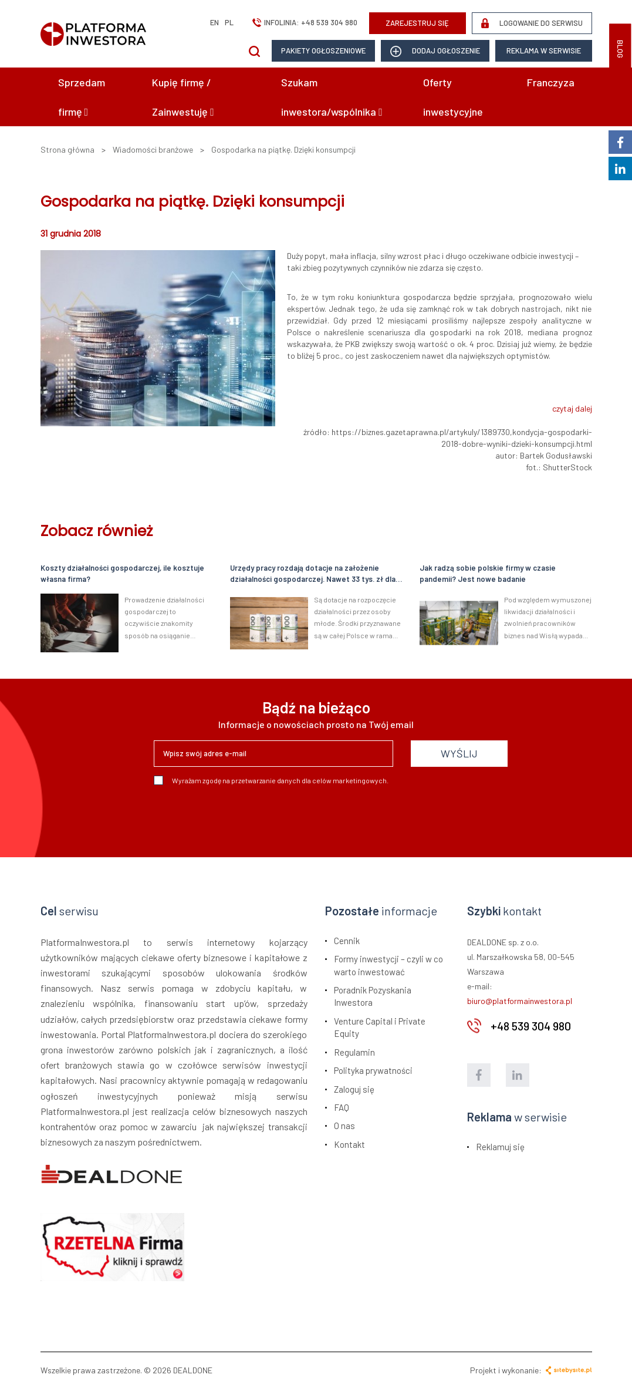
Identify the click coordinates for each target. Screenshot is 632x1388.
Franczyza (550, 82)
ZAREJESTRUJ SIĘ (417, 23)
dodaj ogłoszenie (435, 51)
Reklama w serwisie (543, 50)
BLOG (620, 49)
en (214, 22)
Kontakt (349, 1144)
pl (229, 22)
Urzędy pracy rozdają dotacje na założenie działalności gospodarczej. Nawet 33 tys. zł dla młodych (313, 573)
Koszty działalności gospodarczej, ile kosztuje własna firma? (122, 573)
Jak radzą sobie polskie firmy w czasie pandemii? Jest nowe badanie (488, 573)
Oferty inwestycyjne (453, 97)
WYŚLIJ (459, 753)
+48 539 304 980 (329, 22)
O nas (344, 1125)
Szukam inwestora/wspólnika (332, 97)
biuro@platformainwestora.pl (519, 1001)
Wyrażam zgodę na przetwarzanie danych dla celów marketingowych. (271, 780)
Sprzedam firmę (81, 97)
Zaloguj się (354, 1089)
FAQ (341, 1107)
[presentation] (243, 817)
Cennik (347, 940)
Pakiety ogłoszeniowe (323, 50)
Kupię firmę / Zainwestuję (183, 97)
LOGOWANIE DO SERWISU (532, 23)
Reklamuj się (500, 1146)
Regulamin (354, 1052)
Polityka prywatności (373, 1070)
